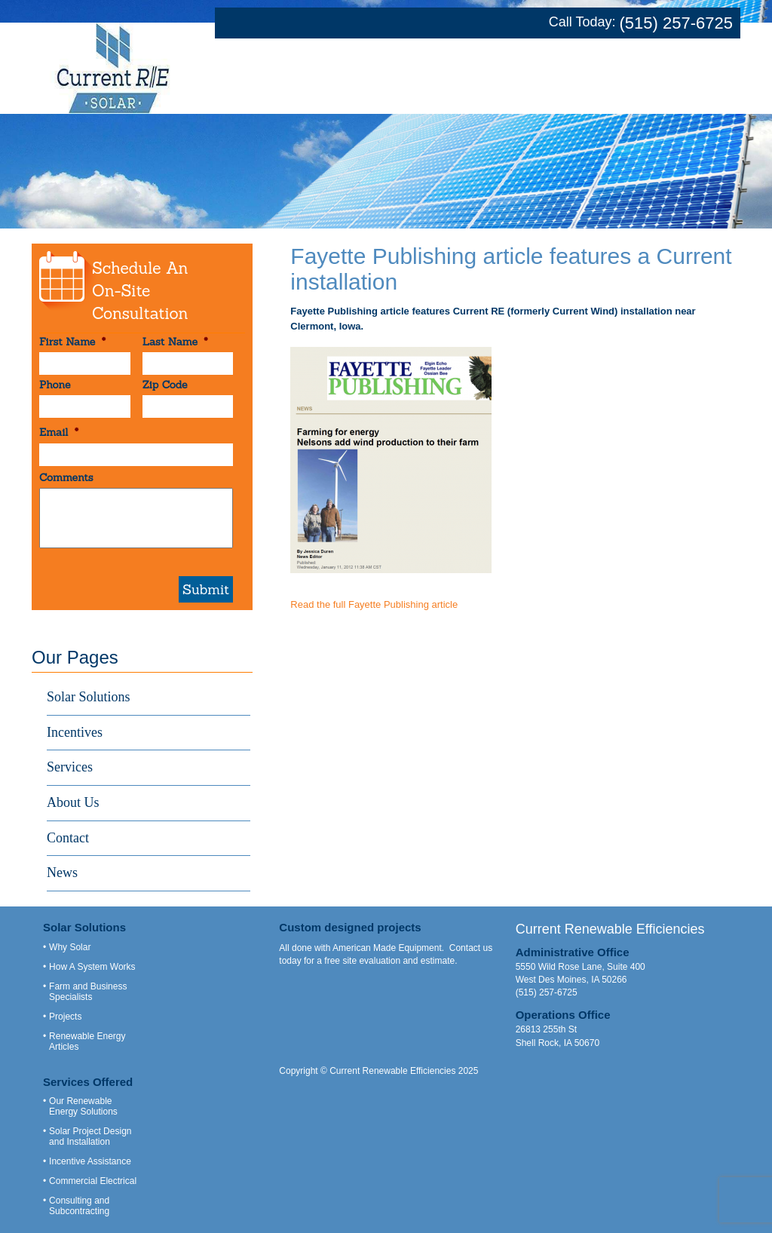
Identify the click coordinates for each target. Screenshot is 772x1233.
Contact (68, 837)
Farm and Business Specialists (88, 991)
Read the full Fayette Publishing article (374, 604)
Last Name (175, 341)
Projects (65, 1016)
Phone (54, 384)
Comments (66, 477)
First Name (72, 341)
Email (58, 432)
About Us (73, 802)
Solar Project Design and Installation (90, 1136)
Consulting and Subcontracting (79, 1205)
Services (70, 766)
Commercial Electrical (92, 1181)
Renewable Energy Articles (87, 1041)
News (62, 872)
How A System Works (92, 967)
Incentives (75, 732)
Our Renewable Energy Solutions (83, 1106)
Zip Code (165, 384)
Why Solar (69, 947)
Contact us (470, 948)
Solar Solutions (88, 696)
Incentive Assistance (90, 1161)
